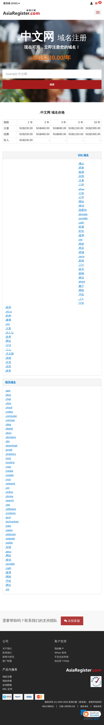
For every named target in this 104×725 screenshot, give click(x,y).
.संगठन (81, 281)
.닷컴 (81, 303)
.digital (9, 428)
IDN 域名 (83, 155)
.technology (12, 521)
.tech (8, 517)
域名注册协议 (48, 706)
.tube (8, 526)
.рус (7, 324)
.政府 (8, 307)
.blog (8, 395)
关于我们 (7, 648)
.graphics (10, 454)
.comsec (10, 420)
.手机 (81, 294)
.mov (8, 479)
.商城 (81, 252)
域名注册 (7, 676)
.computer (11, 416)
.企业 (8, 362)
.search (9, 500)
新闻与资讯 (8, 656)
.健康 (8, 319)
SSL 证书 (7, 689)
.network (10, 483)
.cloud (8, 407)
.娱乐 (81, 269)
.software (10, 509)
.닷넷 (8, 345)
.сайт (81, 222)
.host (8, 458)
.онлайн (83, 218)
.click (8, 403)
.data (8, 424)
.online (9, 492)
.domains (10, 437)
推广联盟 (7, 661)
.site (7, 504)
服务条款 (84, 706)
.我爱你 (82, 210)
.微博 (81, 235)
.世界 (8, 336)
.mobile (9, 475)
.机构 (8, 315)
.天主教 (9, 353)
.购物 (81, 273)
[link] (91, 714)
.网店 (81, 277)
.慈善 (81, 167)
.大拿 (8, 328)
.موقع (81, 188)
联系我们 (7, 652)
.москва (83, 214)
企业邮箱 (7, 685)
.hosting (9, 462)
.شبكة (8, 311)
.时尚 (81, 231)
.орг (80, 239)
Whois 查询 (60, 652)
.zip (7, 589)
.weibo (9, 542)
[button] (11, 3)
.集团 (81, 172)
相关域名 (10, 382)
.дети (81, 256)
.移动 (81, 205)
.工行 (81, 265)
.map (8, 466)
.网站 (81, 201)
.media (9, 471)
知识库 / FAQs (61, 661)
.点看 (81, 180)
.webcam (10, 534)
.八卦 (81, 184)
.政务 (8, 370)
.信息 (8, 366)
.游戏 (8, 358)
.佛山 (81, 163)
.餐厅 (81, 286)
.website (10, 538)
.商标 (81, 243)
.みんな (9, 332)
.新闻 (81, 260)
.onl (7, 488)
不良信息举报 (61, 656)
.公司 (81, 197)
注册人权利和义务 (67, 706)
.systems (10, 513)
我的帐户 (59, 648)
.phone (9, 496)
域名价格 (7, 680)
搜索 (52, 84)
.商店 (81, 248)
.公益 (81, 193)
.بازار (81, 298)
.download (11, 445)
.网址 (8, 341)
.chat (8, 399)
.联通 (81, 226)
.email (8, 449)
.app (7, 390)
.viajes (9, 530)
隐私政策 (98, 706)
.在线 (81, 176)
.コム (8, 349)
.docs (8, 433)
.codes (9, 411)
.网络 (81, 290)
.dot (7, 441)
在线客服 (72, 620)
